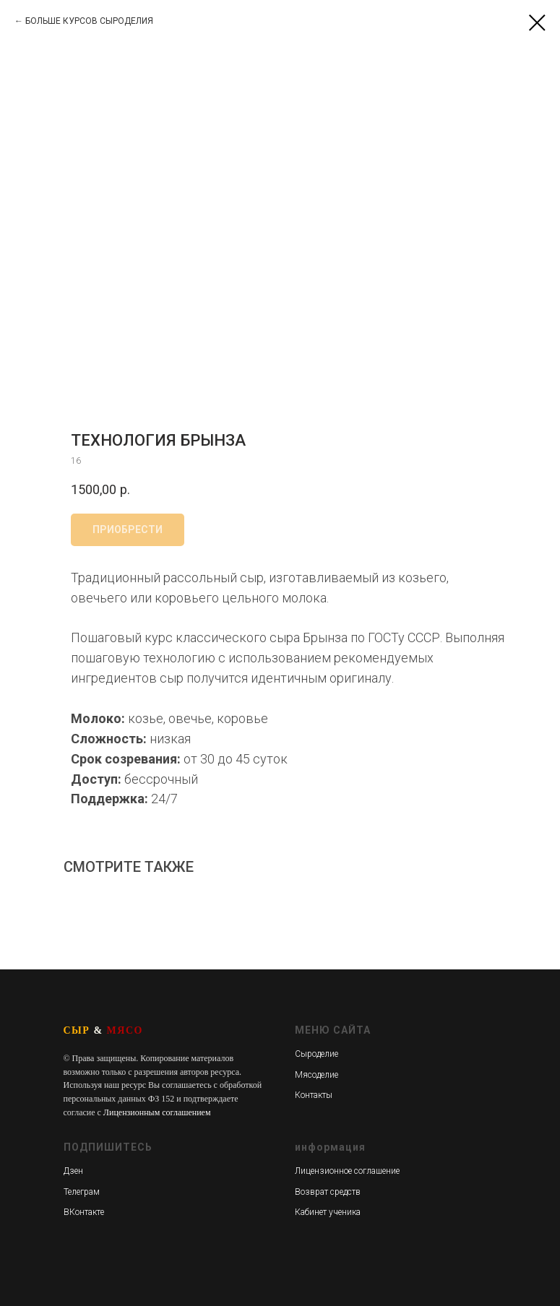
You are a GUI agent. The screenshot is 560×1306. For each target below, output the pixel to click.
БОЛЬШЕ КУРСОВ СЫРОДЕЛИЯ (89, 21)
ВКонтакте (84, 1212)
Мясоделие (316, 1075)
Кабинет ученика (328, 1212)
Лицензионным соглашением (157, 1112)
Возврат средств (328, 1192)
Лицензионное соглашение (347, 1171)
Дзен (73, 1171)
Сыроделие (316, 1054)
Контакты (313, 1095)
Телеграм (82, 1192)
